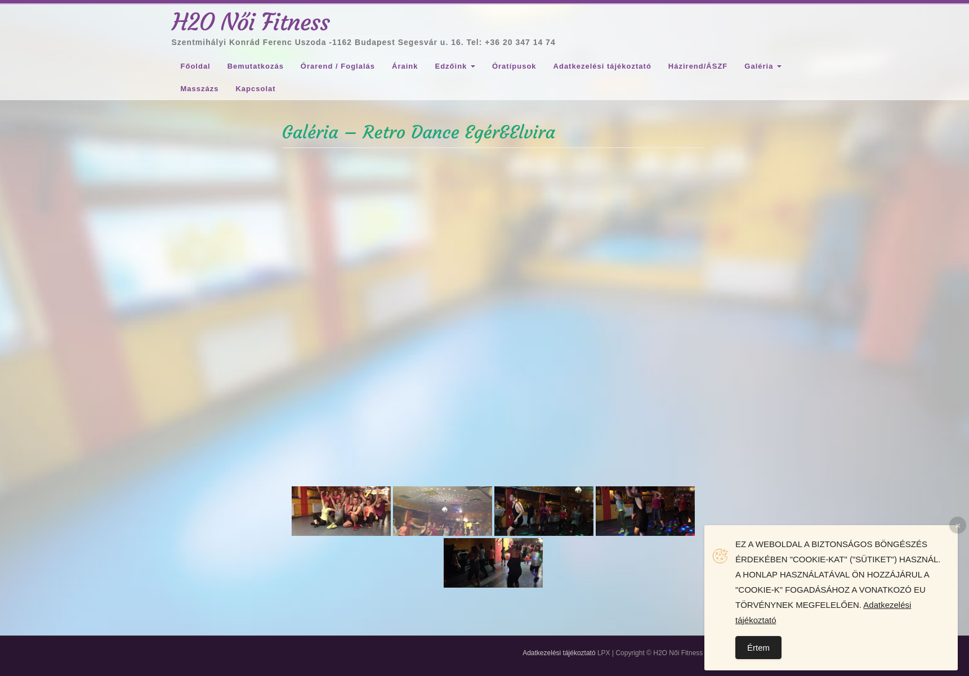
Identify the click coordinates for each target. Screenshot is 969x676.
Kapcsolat (255, 88)
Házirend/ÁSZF (697, 66)
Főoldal (196, 66)
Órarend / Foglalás (338, 66)
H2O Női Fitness (251, 22)
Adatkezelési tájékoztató (602, 66)
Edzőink (455, 66)
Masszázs (200, 88)
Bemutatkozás (255, 66)
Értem (758, 647)
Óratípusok (514, 66)
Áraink (405, 66)
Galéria (763, 66)
